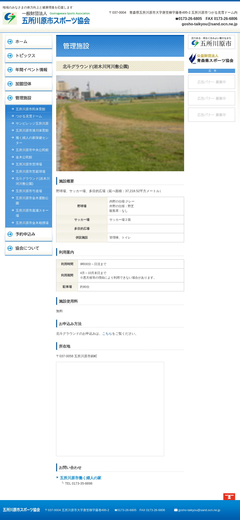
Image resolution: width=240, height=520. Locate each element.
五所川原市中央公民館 (32, 150)
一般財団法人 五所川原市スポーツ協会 (46, 18)
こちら (107, 333)
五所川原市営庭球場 (30, 171)
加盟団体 (29, 84)
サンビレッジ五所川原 (32, 123)
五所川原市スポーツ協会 (21, 510)
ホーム (29, 42)
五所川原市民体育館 (30, 109)
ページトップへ (229, 496)
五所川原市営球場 (29, 164)
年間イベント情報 (29, 70)
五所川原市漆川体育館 (32, 130)
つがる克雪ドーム (29, 116)
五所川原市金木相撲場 (32, 223)
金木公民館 (24, 157)
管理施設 (29, 98)
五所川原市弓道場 (29, 191)
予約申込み (29, 235)
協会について (29, 249)
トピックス (29, 56)
